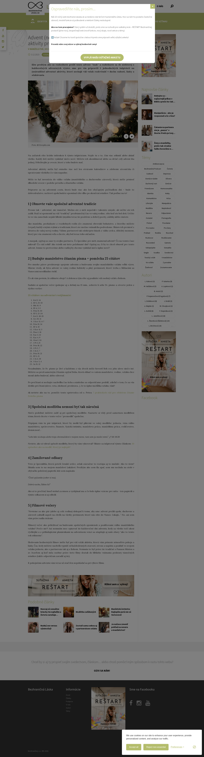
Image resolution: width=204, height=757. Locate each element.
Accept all (133, 747)
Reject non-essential (156, 747)
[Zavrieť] (152, 6)
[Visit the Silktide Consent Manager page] (194, 747)
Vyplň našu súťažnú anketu (102, 57)
